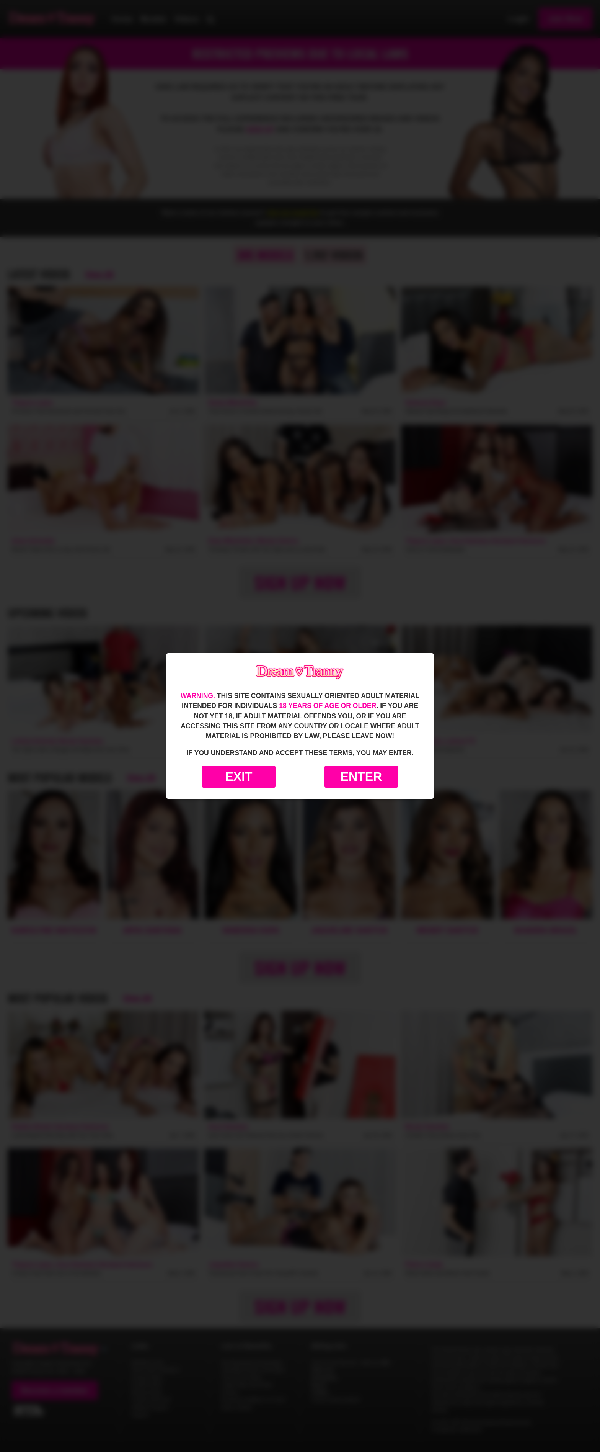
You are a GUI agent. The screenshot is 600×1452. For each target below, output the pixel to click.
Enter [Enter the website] (361, 776)
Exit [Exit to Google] (238, 776)
